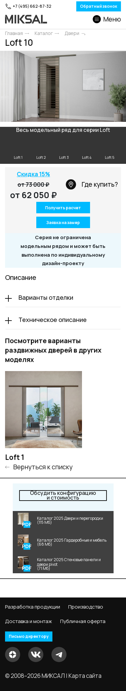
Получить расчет (63, 208)
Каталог (44, 33)
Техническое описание (52, 320)
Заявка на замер (63, 222)
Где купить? (92, 184)
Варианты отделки (45, 297)
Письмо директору (29, 636)
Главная (14, 33)
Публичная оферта (83, 621)
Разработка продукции (32, 607)
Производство (85, 607)
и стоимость (63, 495)
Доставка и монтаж (28, 621)
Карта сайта (85, 676)
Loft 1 (14, 457)
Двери (72, 33)
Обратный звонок (98, 6)
